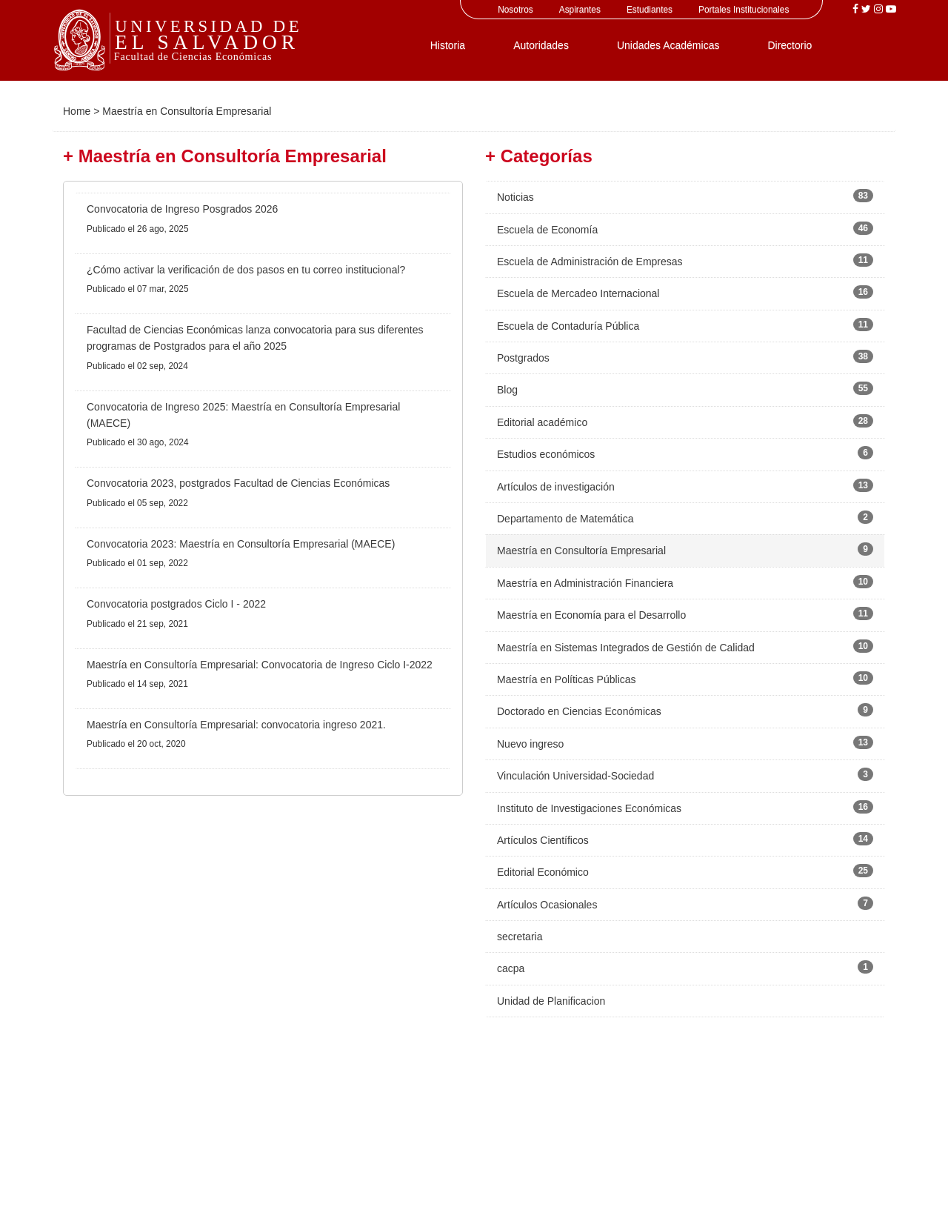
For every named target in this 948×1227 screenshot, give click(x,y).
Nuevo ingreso (530, 744)
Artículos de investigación (556, 487)
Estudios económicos (546, 454)
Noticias (515, 197)
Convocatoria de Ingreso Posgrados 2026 (182, 209)
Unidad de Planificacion (551, 1001)
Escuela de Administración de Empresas (590, 261)
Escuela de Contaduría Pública (568, 326)
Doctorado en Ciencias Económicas (579, 711)
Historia (447, 45)
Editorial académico (542, 422)
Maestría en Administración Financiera (585, 583)
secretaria (519, 936)
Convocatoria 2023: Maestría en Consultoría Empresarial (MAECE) (241, 544)
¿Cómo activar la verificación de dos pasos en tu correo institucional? (246, 270)
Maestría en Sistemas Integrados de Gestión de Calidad (626, 648)
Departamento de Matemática (565, 519)
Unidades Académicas (668, 45)
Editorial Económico (543, 872)
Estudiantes (649, 9)
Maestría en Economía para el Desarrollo (591, 615)
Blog (507, 390)
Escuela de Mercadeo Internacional (578, 293)
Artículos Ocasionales (547, 905)
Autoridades (541, 45)
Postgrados (523, 358)
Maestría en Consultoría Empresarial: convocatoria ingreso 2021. (236, 725)
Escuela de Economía (547, 230)
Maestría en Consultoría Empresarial (581, 550)
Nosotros (515, 9)
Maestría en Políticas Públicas (566, 679)
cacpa (510, 968)
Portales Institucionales (743, 9)
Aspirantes (580, 9)
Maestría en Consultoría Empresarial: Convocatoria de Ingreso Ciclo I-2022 (260, 665)
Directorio (789, 45)
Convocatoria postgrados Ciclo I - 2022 (176, 604)
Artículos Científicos (543, 840)
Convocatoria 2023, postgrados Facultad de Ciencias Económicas (238, 483)
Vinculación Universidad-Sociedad (575, 776)
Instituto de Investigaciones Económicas (589, 808)
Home (76, 111)
